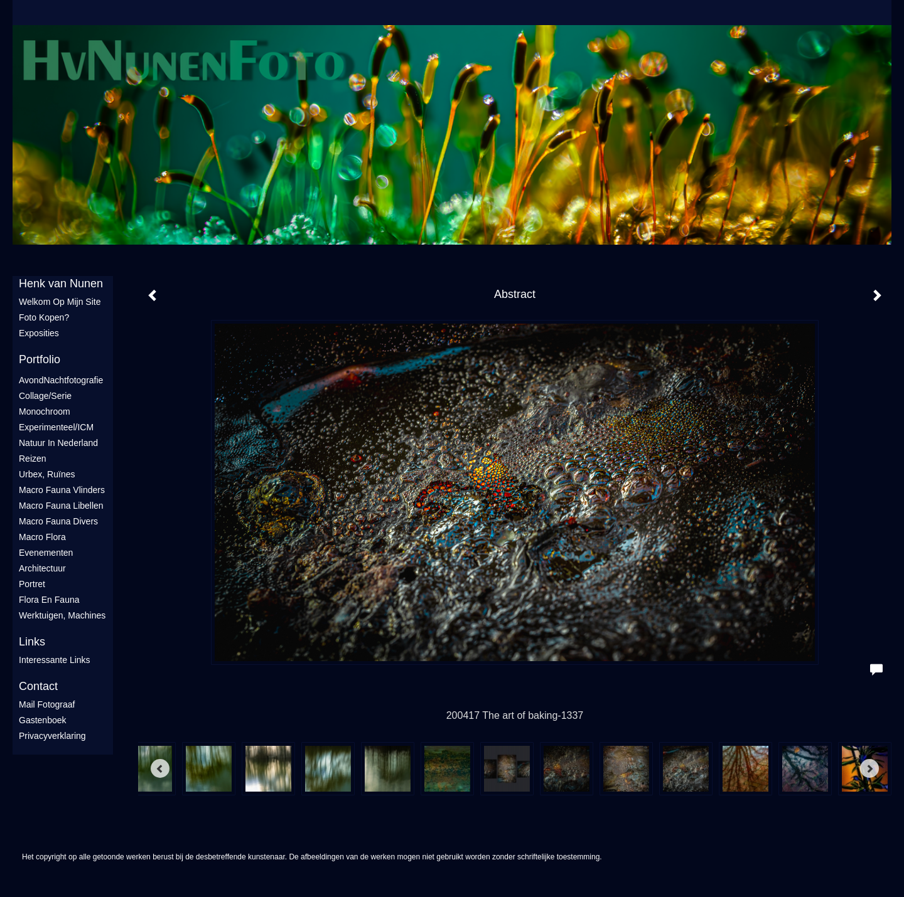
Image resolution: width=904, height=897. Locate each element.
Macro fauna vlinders (62, 490)
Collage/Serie (45, 396)
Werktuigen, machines (62, 615)
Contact (38, 686)
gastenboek (43, 720)
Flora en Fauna (49, 600)
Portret (32, 584)
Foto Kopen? (44, 317)
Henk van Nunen (61, 283)
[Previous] (160, 768)
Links (32, 641)
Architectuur (42, 568)
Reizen (32, 459)
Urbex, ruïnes (47, 474)
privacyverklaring (52, 736)
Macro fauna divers (58, 521)
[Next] (869, 768)
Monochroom (44, 411)
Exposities (39, 333)
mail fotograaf (47, 704)
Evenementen (46, 553)
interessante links (54, 660)
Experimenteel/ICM (56, 427)
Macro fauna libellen (61, 506)
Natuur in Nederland (58, 443)
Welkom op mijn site (59, 302)
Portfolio (39, 359)
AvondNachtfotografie (61, 380)
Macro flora (42, 537)
